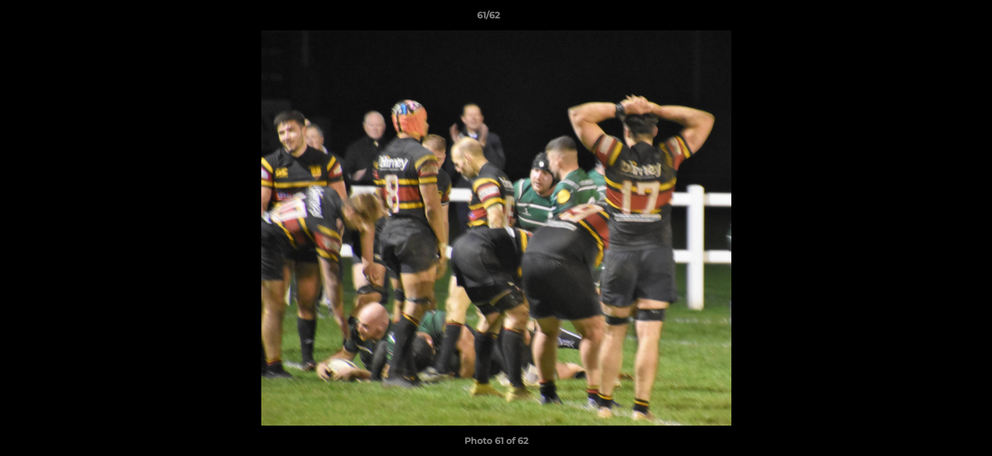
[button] (938, 18)
